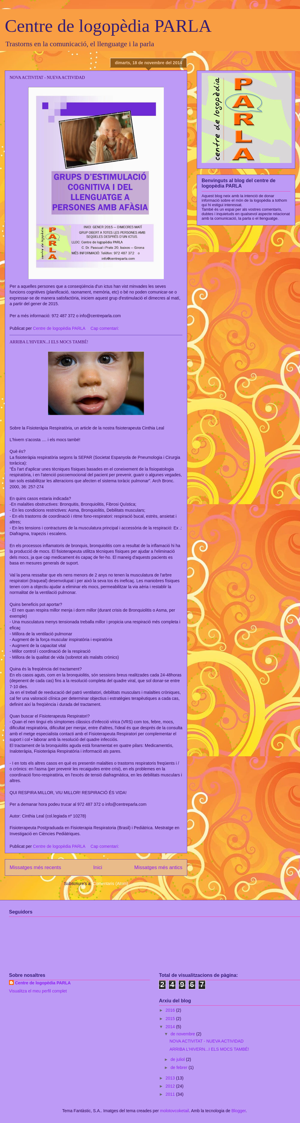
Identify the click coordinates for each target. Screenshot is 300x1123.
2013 (171, 1078)
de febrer (179, 1067)
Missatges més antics (158, 867)
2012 (171, 1086)
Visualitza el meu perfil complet (38, 991)
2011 (171, 1094)
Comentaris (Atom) (110, 883)
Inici (97, 867)
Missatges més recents (35, 867)
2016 (171, 1010)
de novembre (183, 1033)
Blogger (238, 1110)
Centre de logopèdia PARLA (108, 26)
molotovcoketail (174, 1110)
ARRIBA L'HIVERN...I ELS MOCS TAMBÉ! (49, 342)
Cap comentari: (105, 328)
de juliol (178, 1059)
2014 (171, 1026)
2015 (171, 1018)
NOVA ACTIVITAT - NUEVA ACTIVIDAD (47, 77)
